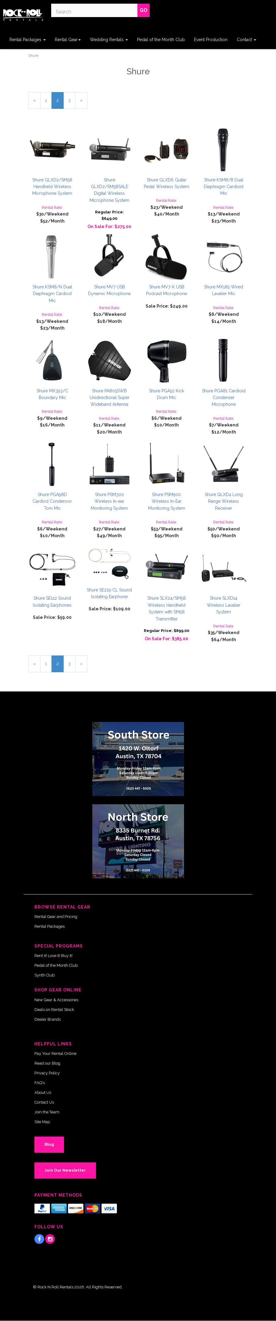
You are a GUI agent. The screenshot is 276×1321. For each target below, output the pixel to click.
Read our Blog (47, 1063)
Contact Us (44, 1102)
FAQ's (39, 1082)
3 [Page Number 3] (72, 100)
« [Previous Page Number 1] (37, 103)
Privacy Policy (47, 1073)
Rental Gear (68, 39)
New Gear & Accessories (56, 1000)
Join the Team (46, 1112)
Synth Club (44, 975)
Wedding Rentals (109, 39)
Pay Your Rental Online (55, 1053)
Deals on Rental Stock (54, 1009)
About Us (42, 1092)
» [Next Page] (83, 103)
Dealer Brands (47, 1019)
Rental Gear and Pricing (55, 916)
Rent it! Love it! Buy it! (53, 955)
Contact (246, 39)
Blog (49, 1144)
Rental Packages (27, 39)
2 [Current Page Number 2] (60, 103)
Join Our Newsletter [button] (65, 1170)
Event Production (211, 39)
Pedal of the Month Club (161, 39)
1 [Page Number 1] (48, 100)
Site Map (42, 1121)
